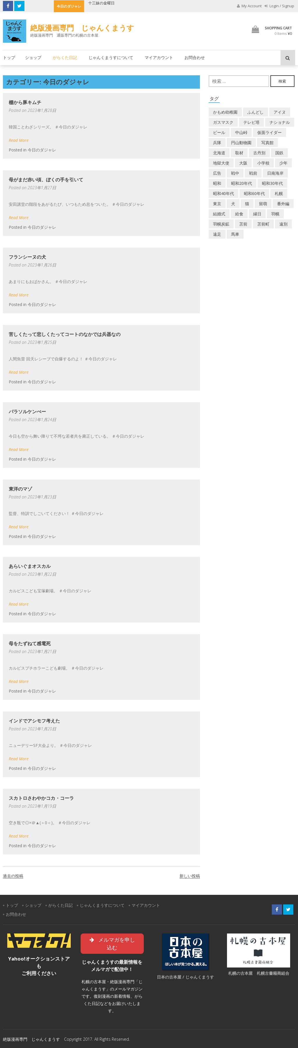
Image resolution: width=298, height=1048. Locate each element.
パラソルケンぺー (27, 411)
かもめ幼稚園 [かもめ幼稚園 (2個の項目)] (225, 112)
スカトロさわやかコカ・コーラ (41, 798)
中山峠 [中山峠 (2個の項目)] (241, 132)
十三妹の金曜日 (101, 3)
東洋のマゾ (20, 489)
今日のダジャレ (42, 150)
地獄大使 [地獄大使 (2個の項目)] (221, 163)
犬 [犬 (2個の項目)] (233, 203)
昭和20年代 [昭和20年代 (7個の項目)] (241, 183)
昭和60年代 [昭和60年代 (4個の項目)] (254, 193)
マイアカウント (159, 57)
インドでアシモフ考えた (34, 721)
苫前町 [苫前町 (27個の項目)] (263, 224)
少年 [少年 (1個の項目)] (283, 163)
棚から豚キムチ (25, 102)
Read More (19, 140)
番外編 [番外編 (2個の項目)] (283, 203)
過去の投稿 (13, 876)
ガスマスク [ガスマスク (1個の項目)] (223, 122)
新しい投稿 (190, 876)
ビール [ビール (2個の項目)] (219, 132)
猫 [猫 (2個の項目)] (247, 203)
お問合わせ (195, 57)
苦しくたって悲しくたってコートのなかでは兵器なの (64, 334)
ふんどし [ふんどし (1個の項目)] (255, 112)
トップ (9, 57)
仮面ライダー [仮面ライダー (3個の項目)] (269, 132)
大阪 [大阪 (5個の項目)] (243, 163)
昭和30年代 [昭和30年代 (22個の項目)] (272, 183)
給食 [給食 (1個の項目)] (239, 214)
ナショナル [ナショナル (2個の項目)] (279, 122)
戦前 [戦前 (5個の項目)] (253, 173)
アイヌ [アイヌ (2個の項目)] (280, 112)
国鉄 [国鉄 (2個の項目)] (279, 152)
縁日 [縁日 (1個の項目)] (257, 214)
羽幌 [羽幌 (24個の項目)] (275, 214)
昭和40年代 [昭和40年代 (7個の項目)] (223, 193)
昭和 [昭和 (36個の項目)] (217, 183)
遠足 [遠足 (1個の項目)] (217, 234)
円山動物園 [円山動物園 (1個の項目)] (241, 142)
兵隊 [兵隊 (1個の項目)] (217, 142)
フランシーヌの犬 (27, 257)
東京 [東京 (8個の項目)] (217, 203)
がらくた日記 (65, 57)
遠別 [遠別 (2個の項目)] (283, 224)
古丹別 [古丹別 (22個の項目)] (259, 152)
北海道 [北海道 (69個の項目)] (219, 152)
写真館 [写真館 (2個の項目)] (267, 142)
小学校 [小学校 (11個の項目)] (263, 163)
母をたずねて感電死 (30, 643)
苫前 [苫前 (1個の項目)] (243, 224)
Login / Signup (279, 5)
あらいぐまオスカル (30, 566)
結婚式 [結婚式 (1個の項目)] (219, 214)
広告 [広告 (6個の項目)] (217, 173)
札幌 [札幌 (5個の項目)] (279, 193)
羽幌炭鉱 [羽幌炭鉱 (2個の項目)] (221, 224)
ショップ (33, 57)
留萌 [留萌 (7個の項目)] (263, 203)
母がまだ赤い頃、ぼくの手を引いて (46, 179)
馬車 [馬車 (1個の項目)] (235, 234)
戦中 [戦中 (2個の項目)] (235, 173)
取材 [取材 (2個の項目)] (239, 152)
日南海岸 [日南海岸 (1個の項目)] (275, 173)
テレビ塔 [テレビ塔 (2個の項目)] (251, 122)
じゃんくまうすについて (110, 57)
